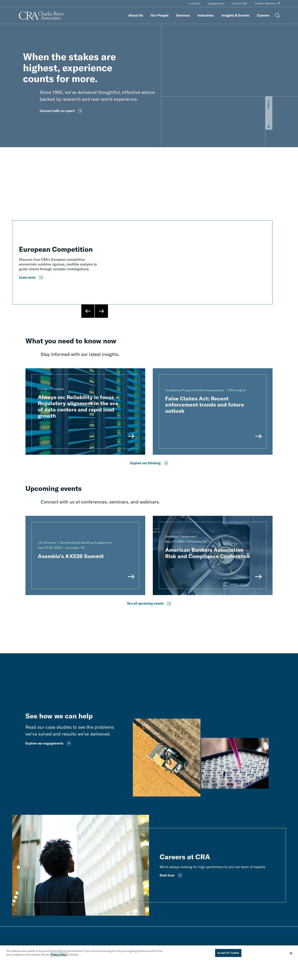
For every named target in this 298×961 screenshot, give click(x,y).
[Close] (291, 953)
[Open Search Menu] (277, 15)
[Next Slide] (101, 311)
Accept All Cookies (228, 952)
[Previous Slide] (88, 311)
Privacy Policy (58, 954)
